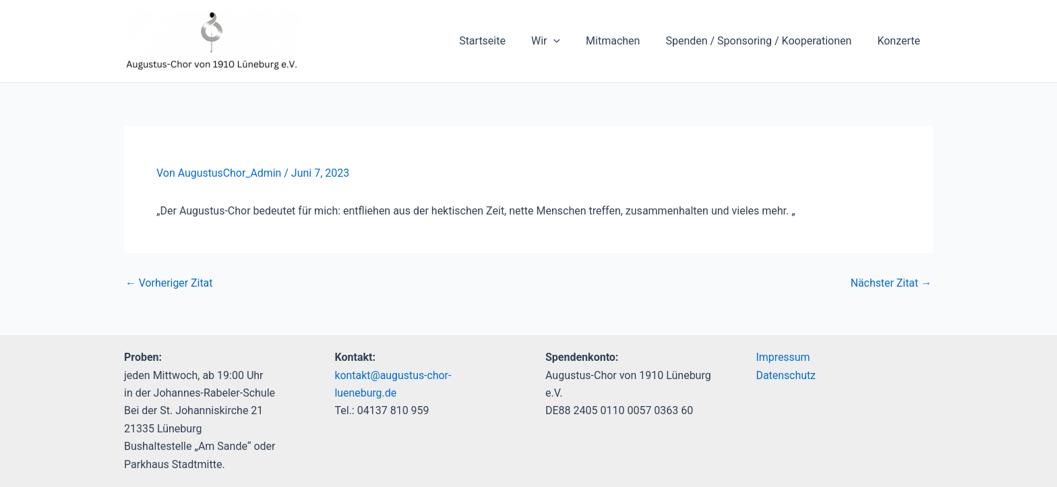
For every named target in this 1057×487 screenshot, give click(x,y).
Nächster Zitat (891, 283)
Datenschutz (786, 375)
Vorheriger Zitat (169, 283)
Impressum (783, 357)
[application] (567, 41)
